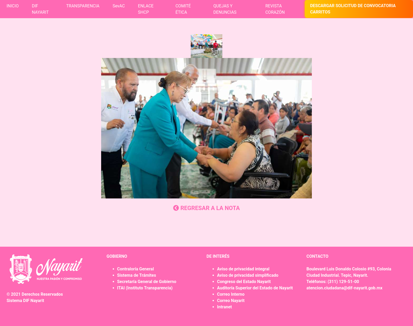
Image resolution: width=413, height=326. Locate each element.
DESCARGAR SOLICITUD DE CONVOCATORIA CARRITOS (353, 8)
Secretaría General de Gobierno (146, 281)
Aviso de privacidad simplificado (247, 275)
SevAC (118, 5)
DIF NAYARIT (40, 9)
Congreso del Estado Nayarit (244, 281)
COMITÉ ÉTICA (183, 9)
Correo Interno (230, 294)
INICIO (13, 5)
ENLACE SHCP (146, 9)
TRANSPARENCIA (83, 5)
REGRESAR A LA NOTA (206, 208)
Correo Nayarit (230, 300)
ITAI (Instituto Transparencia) (145, 287)
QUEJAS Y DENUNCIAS (225, 9)
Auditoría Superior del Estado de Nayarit (255, 287)
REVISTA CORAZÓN (275, 9)
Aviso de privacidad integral (243, 268)
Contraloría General (135, 268)
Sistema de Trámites (136, 275)
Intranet (224, 306)
